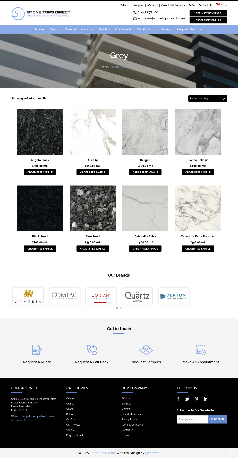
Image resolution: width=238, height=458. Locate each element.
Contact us (127, 430)
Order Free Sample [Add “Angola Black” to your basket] (40, 172)
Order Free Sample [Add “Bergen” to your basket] (145, 172)
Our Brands (123, 29)
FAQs (192, 5)
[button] (117, 308)
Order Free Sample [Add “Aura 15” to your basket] (92, 172)
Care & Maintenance (173, 5)
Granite (70, 29)
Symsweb (152, 453)
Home (39, 29)
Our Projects (146, 29)
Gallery (165, 29)
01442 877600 (145, 12)
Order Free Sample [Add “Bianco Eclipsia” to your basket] (198, 172)
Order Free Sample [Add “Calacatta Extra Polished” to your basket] (198, 248)
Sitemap (126, 435)
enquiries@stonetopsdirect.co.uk (159, 18)
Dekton (104, 29)
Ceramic (87, 29)
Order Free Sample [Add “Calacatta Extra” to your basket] (145, 248)
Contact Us (205, 5)
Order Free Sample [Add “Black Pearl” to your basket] (40, 248)
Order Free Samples (208, 20)
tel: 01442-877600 (21, 420)
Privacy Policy (129, 419)
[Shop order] (207, 98)
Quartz (55, 29)
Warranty (152, 5)
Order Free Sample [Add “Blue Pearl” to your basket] (92, 248)
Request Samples (190, 29)
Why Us (125, 5)
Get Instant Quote (208, 13)
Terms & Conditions (132, 424)
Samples (138, 5)
